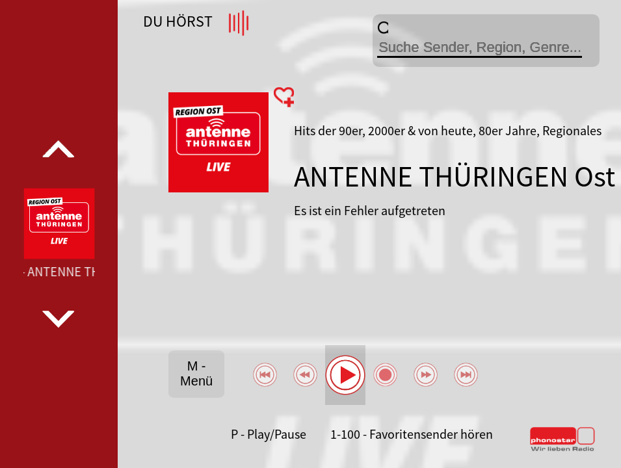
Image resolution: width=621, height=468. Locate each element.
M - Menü (196, 373)
